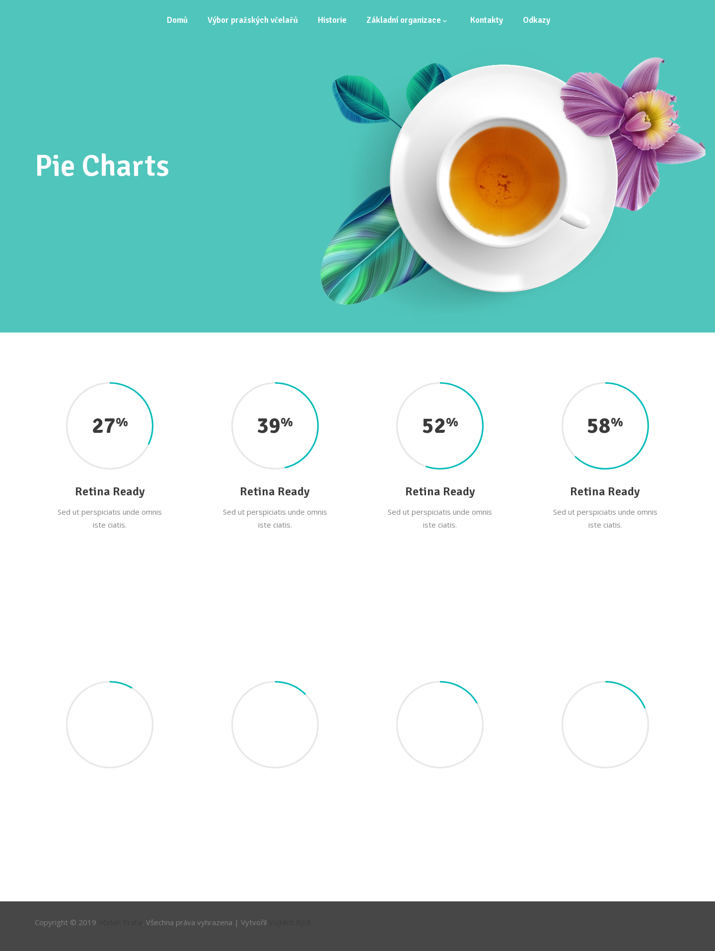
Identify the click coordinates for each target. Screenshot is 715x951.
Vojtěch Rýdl (290, 922)
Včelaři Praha (120, 922)
